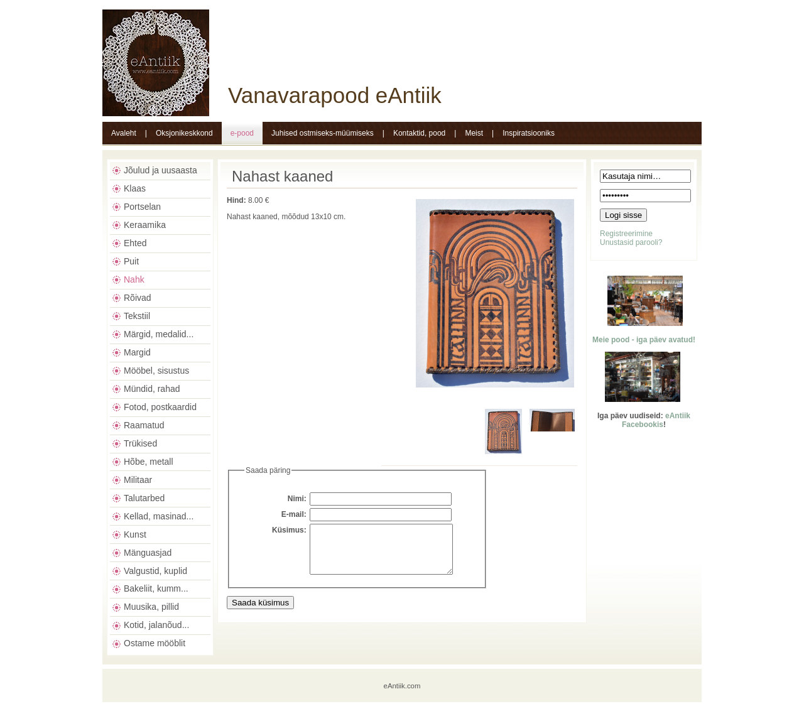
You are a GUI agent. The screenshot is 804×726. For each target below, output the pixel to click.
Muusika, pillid (151, 607)
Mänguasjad (147, 553)
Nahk (134, 279)
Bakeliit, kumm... (156, 588)
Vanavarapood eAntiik (335, 95)
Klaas (135, 188)
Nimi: (297, 498)
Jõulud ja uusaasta (160, 170)
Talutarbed (144, 498)
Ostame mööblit (154, 643)
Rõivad (137, 298)
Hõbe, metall (148, 462)
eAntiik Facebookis (656, 420)
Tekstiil (137, 316)
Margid (137, 352)
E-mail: (294, 514)
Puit (131, 261)
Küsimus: (289, 530)
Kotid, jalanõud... (156, 625)
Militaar (138, 480)
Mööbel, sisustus (156, 371)
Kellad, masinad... (158, 516)
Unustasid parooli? (631, 242)
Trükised (140, 443)
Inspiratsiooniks (529, 133)
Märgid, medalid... (158, 334)
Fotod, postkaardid (160, 407)
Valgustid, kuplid (155, 571)
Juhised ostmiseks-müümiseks (322, 133)
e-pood (242, 133)
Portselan (142, 207)
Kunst (135, 534)
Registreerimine (626, 233)
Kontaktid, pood (419, 133)
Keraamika (145, 225)
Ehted (135, 243)
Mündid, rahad (152, 389)
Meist (474, 133)
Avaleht (123, 133)
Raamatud (144, 425)
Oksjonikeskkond (184, 133)
